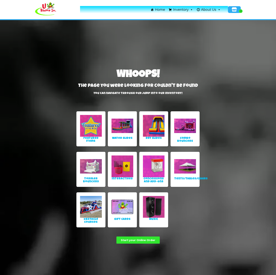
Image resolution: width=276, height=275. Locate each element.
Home (160, 10)
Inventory (183, 9)
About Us (211, 9)
